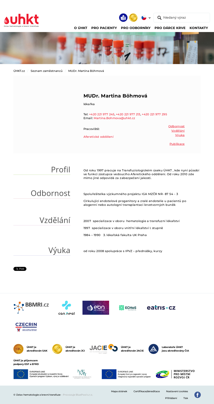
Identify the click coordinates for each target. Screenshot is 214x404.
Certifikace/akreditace (147, 391)
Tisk (185, 398)
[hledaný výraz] (182, 17)
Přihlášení (171, 398)
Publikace (177, 144)
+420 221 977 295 (154, 114)
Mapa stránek (119, 391)
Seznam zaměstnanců (46, 71)
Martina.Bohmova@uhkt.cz (114, 118)
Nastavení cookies (177, 391)
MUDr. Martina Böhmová (86, 71)
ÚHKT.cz (19, 71)
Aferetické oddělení (98, 137)
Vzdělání (178, 131)
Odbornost (176, 126)
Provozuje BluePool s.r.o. (78, 394)
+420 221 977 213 (128, 114)
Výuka (180, 135)
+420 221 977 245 (102, 114)
